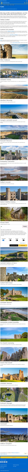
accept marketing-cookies (16, 42)
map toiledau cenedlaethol (14, 34)
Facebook (1, 462)
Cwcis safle (14, 466)
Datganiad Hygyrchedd (3, 466)
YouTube (6, 462)
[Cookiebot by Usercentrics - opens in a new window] (25, 226)
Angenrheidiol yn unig (14, 245)
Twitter (3, 462)
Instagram (4, 462)
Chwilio (25, 3)
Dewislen (27, 3)
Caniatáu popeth (23, 245)
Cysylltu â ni (14, 457)
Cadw (1, 40)
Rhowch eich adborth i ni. (16, 452)
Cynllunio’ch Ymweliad (10, 31)
